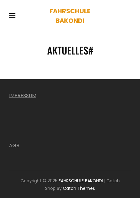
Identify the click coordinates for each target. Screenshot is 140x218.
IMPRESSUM (22, 95)
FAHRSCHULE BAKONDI (81, 181)
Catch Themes (79, 188)
